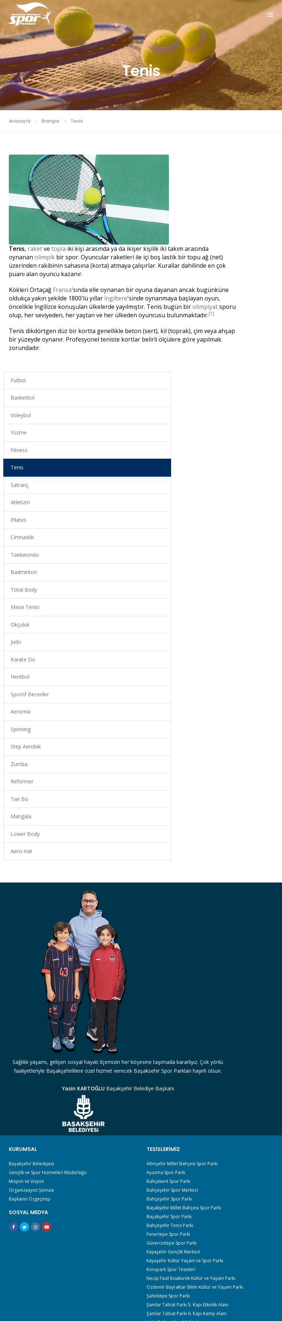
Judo (230, 425)
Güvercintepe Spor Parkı (172, 847)
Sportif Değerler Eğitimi (33, 1208)
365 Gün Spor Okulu (29, 979)
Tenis (231, 250)
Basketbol (237, 180)
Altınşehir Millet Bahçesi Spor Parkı (182, 768)
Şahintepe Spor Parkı (168, 900)
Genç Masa (20, 1102)
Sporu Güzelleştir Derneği (35, 1217)
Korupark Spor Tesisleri (171, 874)
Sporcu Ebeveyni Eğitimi (33, 1190)
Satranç (234, 267)
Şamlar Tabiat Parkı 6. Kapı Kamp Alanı (187, 918)
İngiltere (149, 284)
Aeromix (235, 494)
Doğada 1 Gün (24, 1076)
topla (58, 234)
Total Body (238, 372)
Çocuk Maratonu (26, 1058)
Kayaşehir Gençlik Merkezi (173, 856)
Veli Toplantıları (25, 1252)
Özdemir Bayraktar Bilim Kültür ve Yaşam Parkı (195, 891)
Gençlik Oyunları (26, 1120)
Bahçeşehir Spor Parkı (169, 803)
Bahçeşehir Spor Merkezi (172, 794)
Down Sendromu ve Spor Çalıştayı (44, 1067)
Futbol (233, 163)
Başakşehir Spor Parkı (169, 821)
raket (35, 234)
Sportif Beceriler (244, 477)
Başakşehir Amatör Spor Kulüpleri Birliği (50, 996)
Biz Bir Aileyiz (22, 1049)
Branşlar (50, 121)
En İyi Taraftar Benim (30, 1085)
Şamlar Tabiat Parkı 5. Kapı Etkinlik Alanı (187, 909)
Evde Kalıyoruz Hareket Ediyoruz (42, 1093)
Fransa (62, 275)
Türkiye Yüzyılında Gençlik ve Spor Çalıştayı (53, 1243)
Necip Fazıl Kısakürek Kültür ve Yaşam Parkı (191, 883)
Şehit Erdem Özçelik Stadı (173, 927)
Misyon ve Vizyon (26, 786)
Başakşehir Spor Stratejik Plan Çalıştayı (48, 1040)
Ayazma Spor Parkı (166, 777)
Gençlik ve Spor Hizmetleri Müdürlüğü (48, 777)
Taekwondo (239, 337)
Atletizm (235, 285)
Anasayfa (19, 121)
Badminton (238, 355)
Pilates (233, 302)
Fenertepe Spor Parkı (168, 838)
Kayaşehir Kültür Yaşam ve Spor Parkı (185, 865)
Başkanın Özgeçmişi (29, 803)
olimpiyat (98, 301)
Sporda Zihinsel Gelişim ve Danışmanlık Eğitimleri (60, 1199)
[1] (144, 307)
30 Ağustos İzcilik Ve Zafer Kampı (43, 970)
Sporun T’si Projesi (28, 1234)
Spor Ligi (18, 1173)
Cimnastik (237, 320)
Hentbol (234, 459)
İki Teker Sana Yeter (29, 1129)
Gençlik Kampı (23, 1111)
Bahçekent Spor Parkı (169, 786)
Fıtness (233, 233)
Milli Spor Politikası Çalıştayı (37, 1146)
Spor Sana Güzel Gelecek (34, 1182)
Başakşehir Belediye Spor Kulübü (43, 1005)
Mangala (235, 599)
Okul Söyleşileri (24, 1155)
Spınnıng (235, 512)
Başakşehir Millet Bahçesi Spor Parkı (184, 812)
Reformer (236, 564)
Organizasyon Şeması (31, 794)
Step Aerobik (240, 529)
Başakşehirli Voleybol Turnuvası (42, 1032)
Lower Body (239, 616)
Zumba (233, 547)
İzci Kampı (19, 1137)
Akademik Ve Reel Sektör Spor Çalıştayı (49, 988)
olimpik (70, 243)
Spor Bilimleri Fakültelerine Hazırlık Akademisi (56, 1164)
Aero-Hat (236, 634)
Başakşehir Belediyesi (31, 768)
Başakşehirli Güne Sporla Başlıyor (44, 1023)
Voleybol (235, 198)
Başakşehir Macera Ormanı (37, 1014)
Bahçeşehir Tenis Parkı (170, 830)
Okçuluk (234, 407)
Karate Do (237, 442)
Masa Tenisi (239, 390)
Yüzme (233, 215)
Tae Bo (234, 581)
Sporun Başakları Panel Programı (43, 1226)
